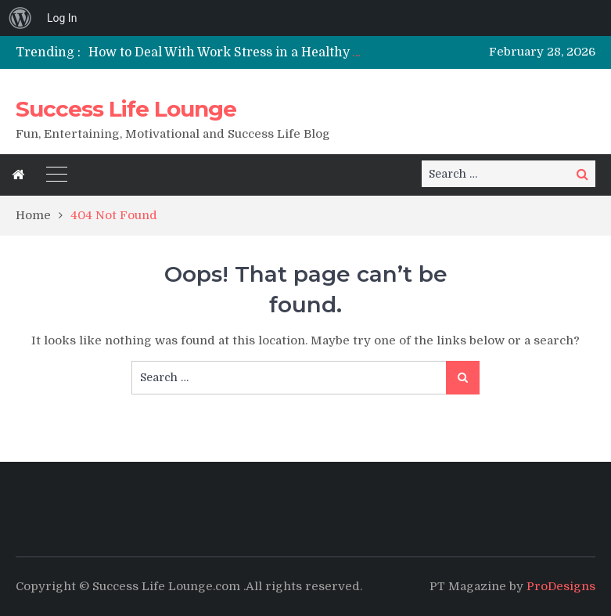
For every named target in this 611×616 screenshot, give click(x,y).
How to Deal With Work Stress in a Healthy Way (233, 52)
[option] (226, 52)
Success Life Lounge (126, 108)
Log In (62, 18)
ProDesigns (561, 586)
